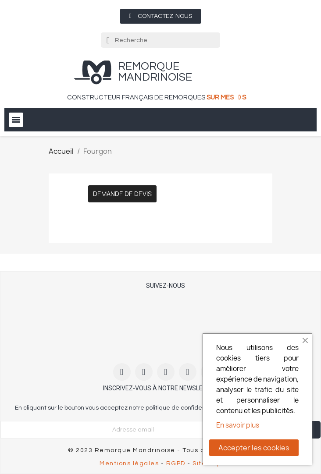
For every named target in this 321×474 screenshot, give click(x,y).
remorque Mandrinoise (155, 71)
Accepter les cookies (253, 448)
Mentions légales (129, 463)
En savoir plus (237, 425)
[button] (160, 16)
